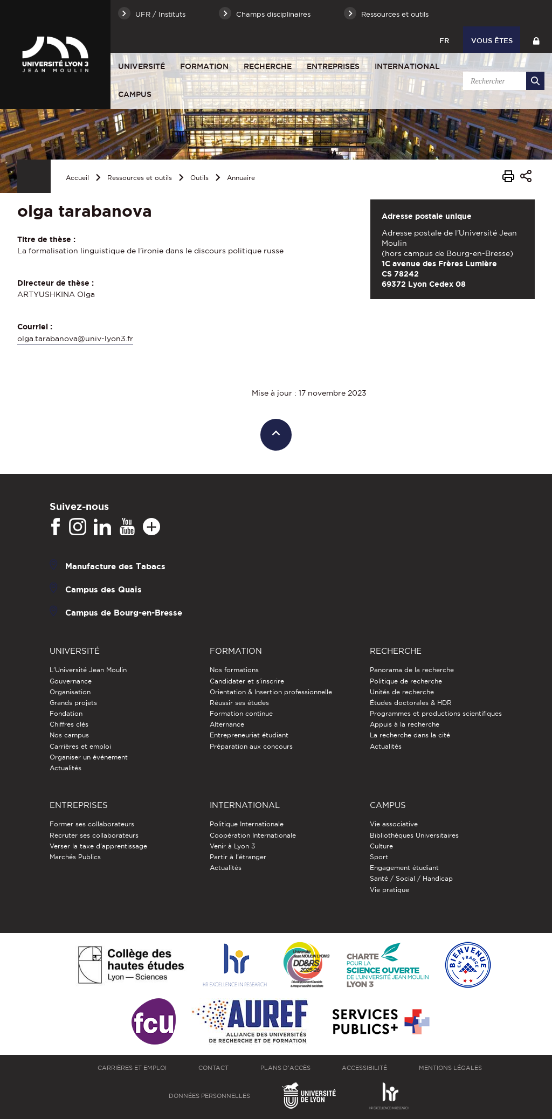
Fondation (66, 713)
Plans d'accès (285, 1068)
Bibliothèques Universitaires (414, 835)
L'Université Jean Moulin (88, 669)
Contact (213, 1068)
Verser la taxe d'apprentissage (98, 845)
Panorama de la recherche (412, 669)
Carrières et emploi (80, 746)
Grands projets (73, 702)
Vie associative (394, 823)
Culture (381, 845)
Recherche (268, 66)
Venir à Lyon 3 (232, 845)
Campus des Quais (103, 589)
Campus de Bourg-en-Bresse (123, 612)
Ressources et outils (139, 177)
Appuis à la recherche (404, 724)
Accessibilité (364, 1068)
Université (141, 66)
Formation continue (241, 713)
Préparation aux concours (251, 746)
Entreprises (333, 66)
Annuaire (241, 177)
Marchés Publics (75, 856)
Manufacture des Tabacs (115, 566)
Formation (204, 66)
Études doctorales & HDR (411, 702)
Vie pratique (389, 889)
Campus (134, 94)
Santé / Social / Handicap (411, 878)
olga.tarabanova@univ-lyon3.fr (75, 338)
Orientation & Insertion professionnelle (271, 691)
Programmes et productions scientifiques (436, 713)
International (407, 66)
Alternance (227, 724)
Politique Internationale (247, 823)
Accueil (77, 177)
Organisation (70, 691)
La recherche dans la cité (410, 734)
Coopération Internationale (253, 835)
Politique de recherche (406, 681)
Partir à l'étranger (238, 856)
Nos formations (234, 669)
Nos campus (69, 734)
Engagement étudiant (404, 867)
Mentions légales (450, 1068)
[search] (502, 81)
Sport (379, 856)
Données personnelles (209, 1096)
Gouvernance (71, 681)
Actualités (65, 767)
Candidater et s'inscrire (247, 681)
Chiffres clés (69, 724)
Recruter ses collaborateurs (94, 835)
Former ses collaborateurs (92, 823)
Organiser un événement (89, 757)
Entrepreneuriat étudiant (249, 734)
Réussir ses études (239, 702)
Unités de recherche (402, 691)
